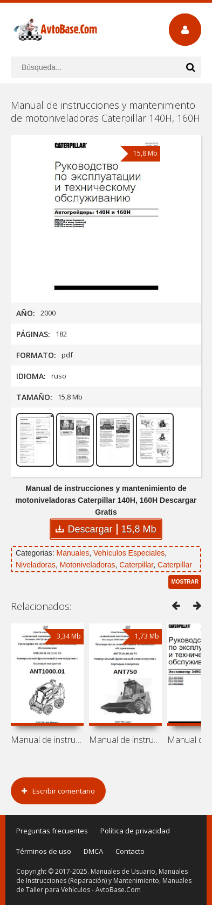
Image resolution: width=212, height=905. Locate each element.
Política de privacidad (135, 831)
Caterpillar (136, 564)
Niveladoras (36, 564)
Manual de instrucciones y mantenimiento (47, 740)
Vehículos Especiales (129, 553)
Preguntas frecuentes (52, 831)
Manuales (72, 553)
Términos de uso (43, 851)
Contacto (130, 851)
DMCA (93, 851)
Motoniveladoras (87, 564)
